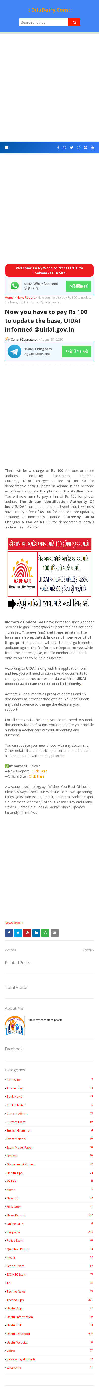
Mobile (50, 1181)
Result (50, 1257)
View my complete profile (45, 1019)
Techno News (50, 1291)
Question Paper (50, 1249)
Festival (50, 1155)
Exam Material (50, 1139)
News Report (26, 297)
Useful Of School (50, 1334)
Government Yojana (50, 1164)
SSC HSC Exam (50, 1274)
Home (9, 297)
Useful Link (50, 1325)
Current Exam (50, 1122)
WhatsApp (50, 1367)
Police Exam (50, 1240)
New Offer (50, 1206)
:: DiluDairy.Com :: (49, 9)
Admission (50, 1079)
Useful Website (50, 1342)
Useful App (50, 1308)
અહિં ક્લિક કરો (77, 351)
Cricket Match (50, 1105)
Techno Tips (50, 1300)
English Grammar (50, 1130)
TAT (50, 1283)
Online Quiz (50, 1223)
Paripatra (50, 1232)
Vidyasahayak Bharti (50, 1359)
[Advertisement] (49, 87)
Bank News (50, 1096)
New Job (50, 1198)
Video (50, 1350)
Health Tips (50, 1173)
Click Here (39, 771)
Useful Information (50, 1317)
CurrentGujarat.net (24, 339)
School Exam (50, 1266)
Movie (50, 1190)
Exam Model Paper (50, 1147)
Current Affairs (50, 1113)
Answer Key (50, 1088)
